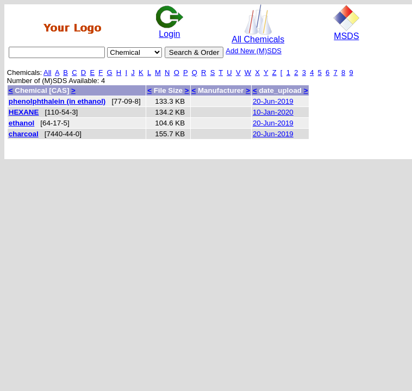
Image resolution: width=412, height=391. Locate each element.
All (47, 72)
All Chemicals (258, 35)
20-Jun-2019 (273, 101)
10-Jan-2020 (273, 112)
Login (169, 30)
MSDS (346, 32)
